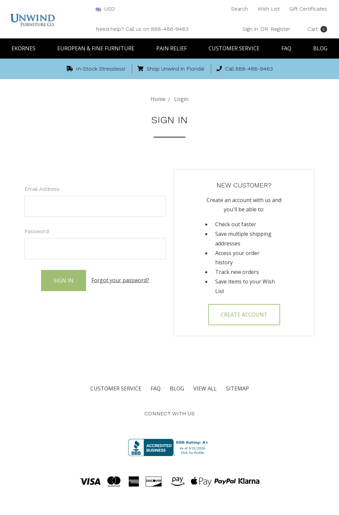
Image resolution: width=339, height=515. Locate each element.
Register (280, 29)
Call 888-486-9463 (245, 69)
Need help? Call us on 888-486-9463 (142, 29)
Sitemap (237, 388)
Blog (320, 48)
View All (205, 388)
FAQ (289, 48)
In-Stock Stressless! (95, 69)
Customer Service (237, 48)
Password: (37, 231)
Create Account (244, 314)
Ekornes (26, 48)
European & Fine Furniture (98, 48)
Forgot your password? (120, 280)
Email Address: (42, 189)
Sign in (250, 29)
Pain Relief (174, 48)
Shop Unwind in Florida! (170, 69)
